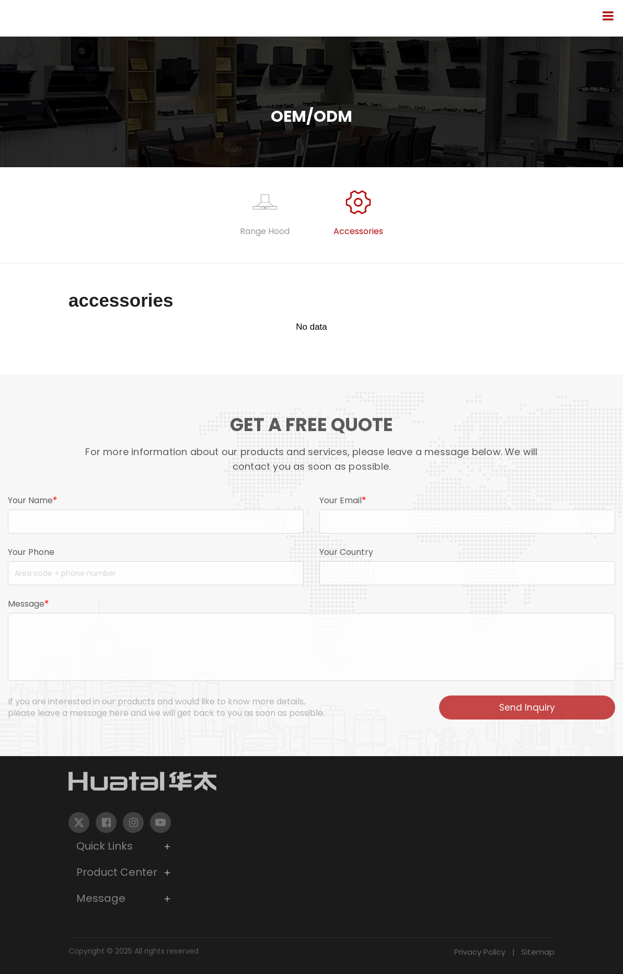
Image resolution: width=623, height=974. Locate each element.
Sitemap (538, 951)
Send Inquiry (527, 707)
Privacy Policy (479, 951)
